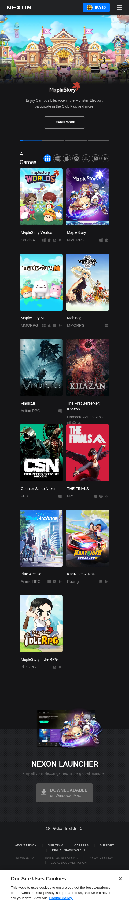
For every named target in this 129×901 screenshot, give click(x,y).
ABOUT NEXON (25, 845)
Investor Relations (61, 857)
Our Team (55, 845)
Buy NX (100, 7)
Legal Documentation (69, 862)
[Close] (120, 885)
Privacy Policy (101, 857)
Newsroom (25, 857)
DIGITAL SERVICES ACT (69, 850)
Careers (81, 845)
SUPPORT (107, 845)
